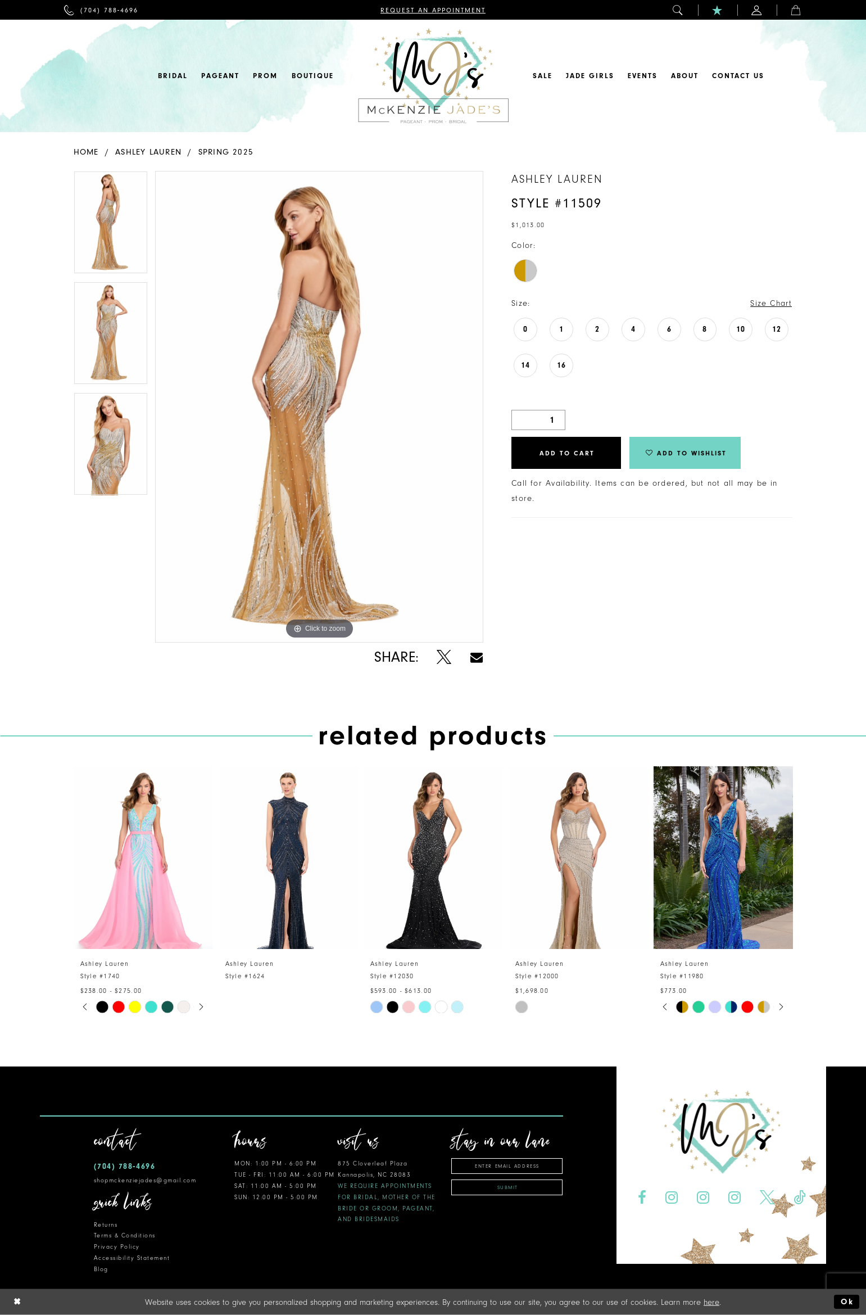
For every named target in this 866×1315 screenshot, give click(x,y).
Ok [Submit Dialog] (847, 1302)
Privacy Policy (117, 1246)
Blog (101, 1269)
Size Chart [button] (771, 303)
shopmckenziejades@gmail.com (145, 1180)
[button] (678, 10)
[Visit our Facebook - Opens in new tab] (642, 1198)
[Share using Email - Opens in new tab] (476, 657)
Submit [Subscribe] (507, 1187)
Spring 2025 (225, 152)
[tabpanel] (111, 226)
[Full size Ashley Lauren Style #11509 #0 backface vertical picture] (319, 406)
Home (86, 152)
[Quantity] (538, 420)
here (711, 1302)
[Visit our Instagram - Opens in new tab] (672, 1198)
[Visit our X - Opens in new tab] (767, 1198)
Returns (106, 1224)
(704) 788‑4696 (125, 1166)
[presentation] (143, 857)
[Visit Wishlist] (717, 10)
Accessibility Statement (132, 1258)
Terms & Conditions (125, 1235)
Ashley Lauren (148, 152)
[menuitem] (101, 10)
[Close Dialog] (17, 1302)
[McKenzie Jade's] (433, 76)
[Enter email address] (507, 1166)
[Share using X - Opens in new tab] (444, 657)
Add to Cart (567, 453)
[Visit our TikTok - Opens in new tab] (799, 1198)
